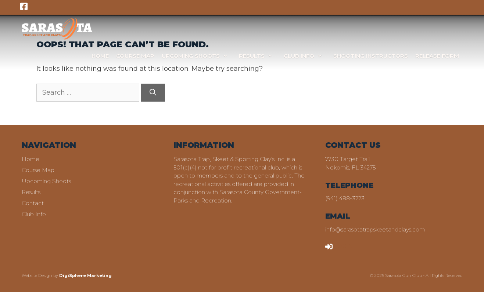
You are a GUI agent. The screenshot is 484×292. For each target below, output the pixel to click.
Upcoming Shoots (198, 56)
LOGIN (339, 245)
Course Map (135, 55)
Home (100, 55)
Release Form (437, 55)
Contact (33, 203)
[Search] (153, 93)
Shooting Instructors (370, 55)
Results (259, 56)
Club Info (307, 56)
